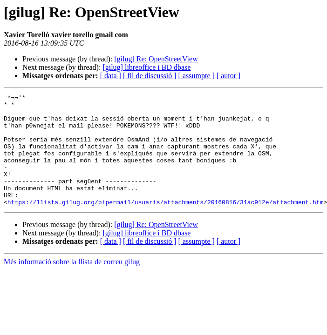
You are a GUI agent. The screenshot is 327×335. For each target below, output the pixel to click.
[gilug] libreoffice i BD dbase (146, 67)
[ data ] (110, 76)
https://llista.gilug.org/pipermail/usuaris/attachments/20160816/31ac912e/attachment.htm (165, 224)
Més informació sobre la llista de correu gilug (72, 284)
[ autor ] (229, 76)
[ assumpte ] (196, 76)
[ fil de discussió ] (150, 76)
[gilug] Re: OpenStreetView (156, 59)
